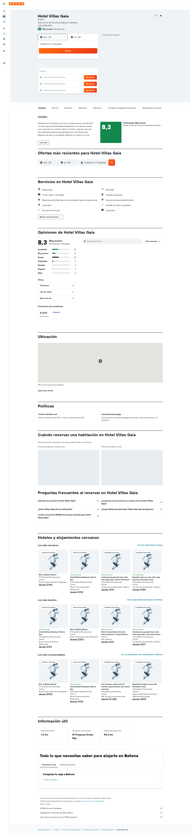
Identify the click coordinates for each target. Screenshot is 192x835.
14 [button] (80, 71)
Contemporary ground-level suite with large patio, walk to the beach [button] (115, 578)
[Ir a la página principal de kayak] (16, 3)
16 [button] (92, 71)
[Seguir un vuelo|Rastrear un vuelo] (4, 33)
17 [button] (57, 77)
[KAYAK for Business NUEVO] (4, 44)
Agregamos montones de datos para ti (101, 812)
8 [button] (86, 66)
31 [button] (57, 89)
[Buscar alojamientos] (4, 16)
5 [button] (68, 66)
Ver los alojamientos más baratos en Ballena (145, 600)
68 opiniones (59, 29)
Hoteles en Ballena (50, 780)
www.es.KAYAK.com (44, 830)
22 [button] (86, 77)
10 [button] (57, 71)
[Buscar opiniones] (114, 241)
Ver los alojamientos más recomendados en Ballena (142, 654)
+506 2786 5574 (45, 25)
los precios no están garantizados (93, 801)
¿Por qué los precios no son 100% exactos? (101, 817)
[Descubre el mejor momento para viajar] (4, 38)
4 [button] (62, 66)
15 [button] (86, 71)
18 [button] (63, 77)
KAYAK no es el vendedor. (101, 808)
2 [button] (92, 60)
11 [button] (62, 71)
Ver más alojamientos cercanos (150, 545)
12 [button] (68, 71)
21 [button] (80, 77)
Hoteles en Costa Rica (90, 830)
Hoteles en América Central (71, 830)
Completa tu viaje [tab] (49, 765)
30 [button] (92, 83)
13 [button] (74, 71)
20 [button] (74, 77)
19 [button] (68, 77)
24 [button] (57, 83)
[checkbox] (50, 314)
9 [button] (92, 66)
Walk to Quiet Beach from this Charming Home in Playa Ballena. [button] (114, 633)
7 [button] (80, 66)
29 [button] (86, 83)
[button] (4, 4)
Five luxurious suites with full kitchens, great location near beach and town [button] (115, 686)
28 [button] (80, 83)
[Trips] (4, 51)
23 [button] (92, 77)
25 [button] (62, 83)
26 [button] (68, 83)
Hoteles (56, 830)
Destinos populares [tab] (67, 765)
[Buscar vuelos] (4, 11)
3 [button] (56, 66)
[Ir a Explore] (4, 28)
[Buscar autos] (4, 21)
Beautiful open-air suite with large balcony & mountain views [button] (146, 578)
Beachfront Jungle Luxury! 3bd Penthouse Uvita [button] (144, 685)
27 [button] (74, 83)
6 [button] (74, 66)
